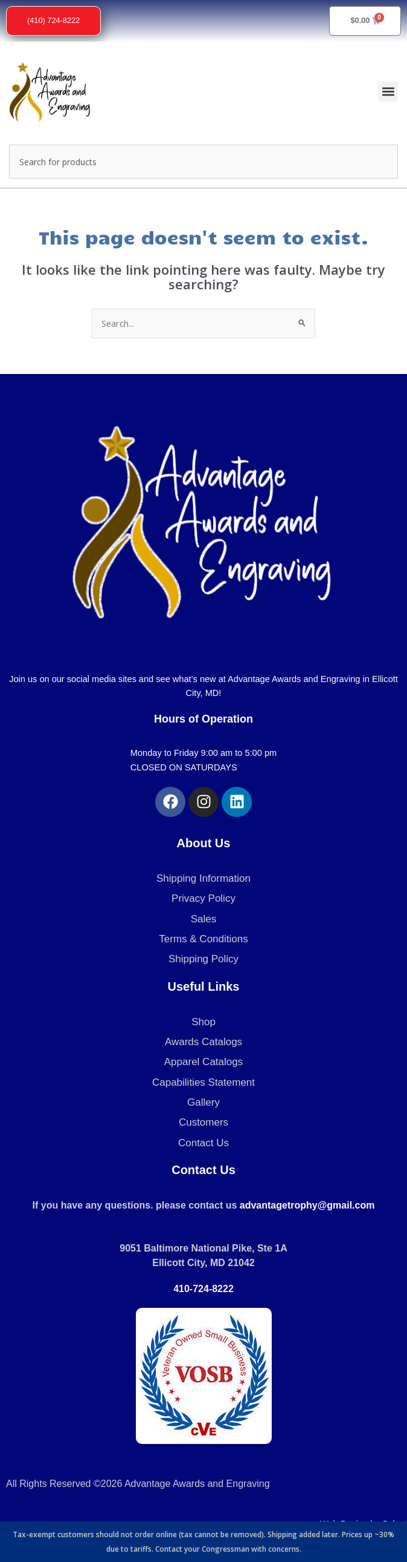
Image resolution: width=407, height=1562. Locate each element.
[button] (388, 92)
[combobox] (203, 162)
